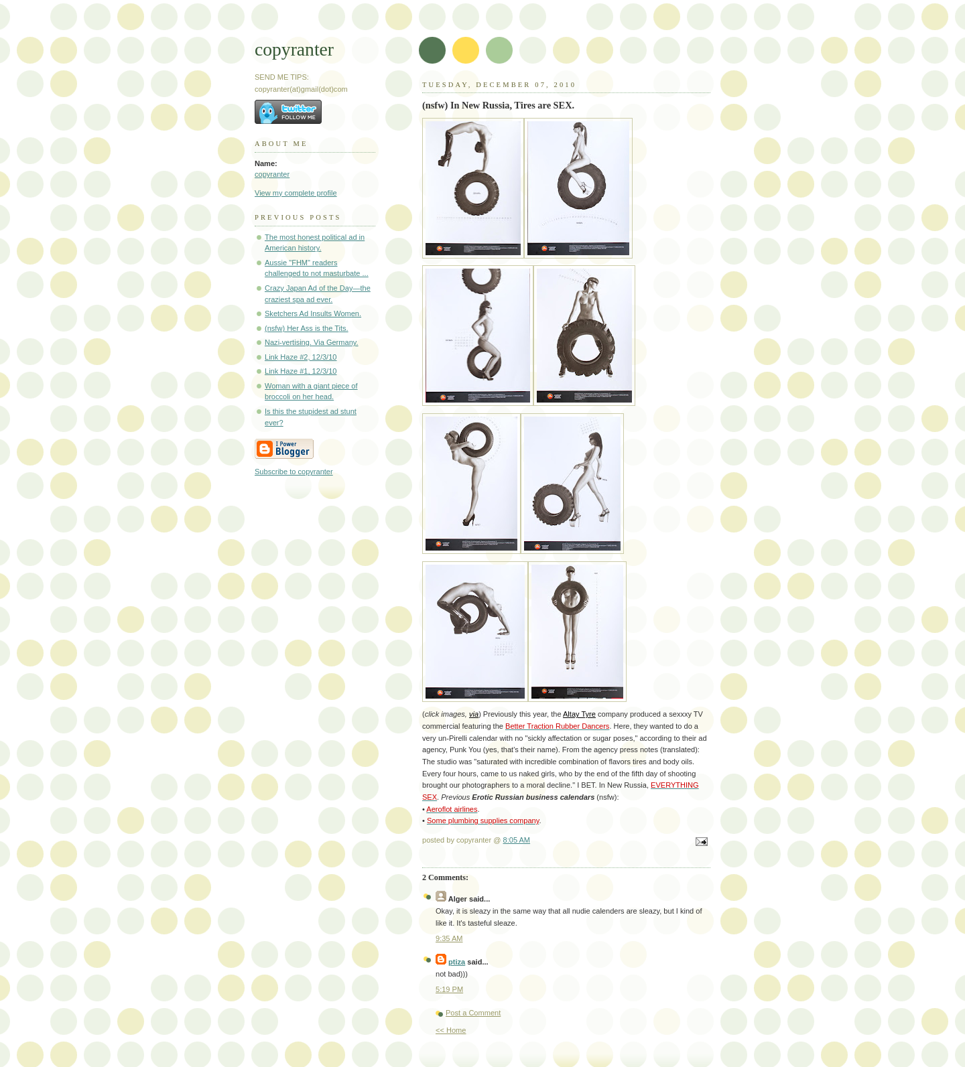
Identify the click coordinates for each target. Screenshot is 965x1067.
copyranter (294, 49)
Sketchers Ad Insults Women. (313, 313)
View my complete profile (296, 193)
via (473, 714)
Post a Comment (473, 1013)
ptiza (456, 962)
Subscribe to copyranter (294, 472)
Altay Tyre (579, 714)
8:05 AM (517, 840)
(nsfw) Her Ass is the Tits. (306, 328)
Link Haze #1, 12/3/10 (300, 371)
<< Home (451, 1030)
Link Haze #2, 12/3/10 (300, 357)
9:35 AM (449, 938)
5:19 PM (449, 989)
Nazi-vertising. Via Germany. (312, 342)
